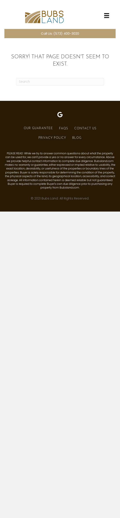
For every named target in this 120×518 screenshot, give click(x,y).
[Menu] (106, 15)
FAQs (63, 128)
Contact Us (85, 128)
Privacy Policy (52, 138)
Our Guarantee (38, 128)
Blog (77, 138)
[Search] (60, 81)
